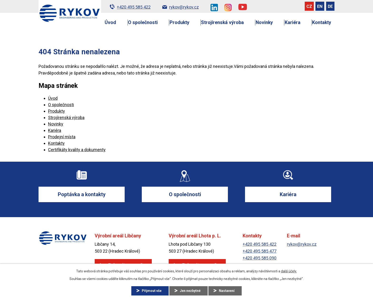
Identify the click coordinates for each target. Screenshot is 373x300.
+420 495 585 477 (259, 251)
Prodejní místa (61, 136)
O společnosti (143, 22)
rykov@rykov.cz (302, 244)
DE (330, 6)
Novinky (264, 22)
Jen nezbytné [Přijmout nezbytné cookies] (190, 291)
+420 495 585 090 (259, 257)
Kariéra (292, 22)
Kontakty (321, 22)
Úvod (110, 22)
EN (320, 6)
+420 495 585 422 (259, 244)
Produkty (179, 22)
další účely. (289, 271)
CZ (309, 6)
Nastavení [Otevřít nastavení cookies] (227, 291)
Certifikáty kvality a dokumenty (77, 149)
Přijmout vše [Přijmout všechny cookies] (152, 291)
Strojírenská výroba (222, 22)
